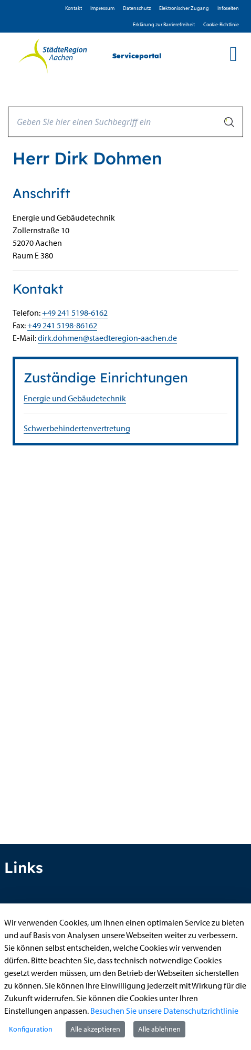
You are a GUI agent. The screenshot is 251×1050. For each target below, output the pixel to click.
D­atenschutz (137, 8)
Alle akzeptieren (95, 1029)
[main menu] (233, 53)
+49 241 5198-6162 (75, 312)
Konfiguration (31, 1029)
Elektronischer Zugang (184, 8)
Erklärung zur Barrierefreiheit (164, 24)
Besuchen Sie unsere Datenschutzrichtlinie (164, 1010)
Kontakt (73, 8)
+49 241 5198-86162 (62, 325)
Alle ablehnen (159, 1029)
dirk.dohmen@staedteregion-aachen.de (107, 337)
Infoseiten (228, 8)
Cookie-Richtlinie (221, 24)
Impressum (102, 8)
